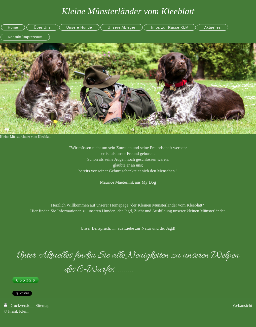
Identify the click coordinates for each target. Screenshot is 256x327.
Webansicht (242, 305)
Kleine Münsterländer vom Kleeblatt (128, 11)
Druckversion (18, 305)
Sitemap (42, 305)
